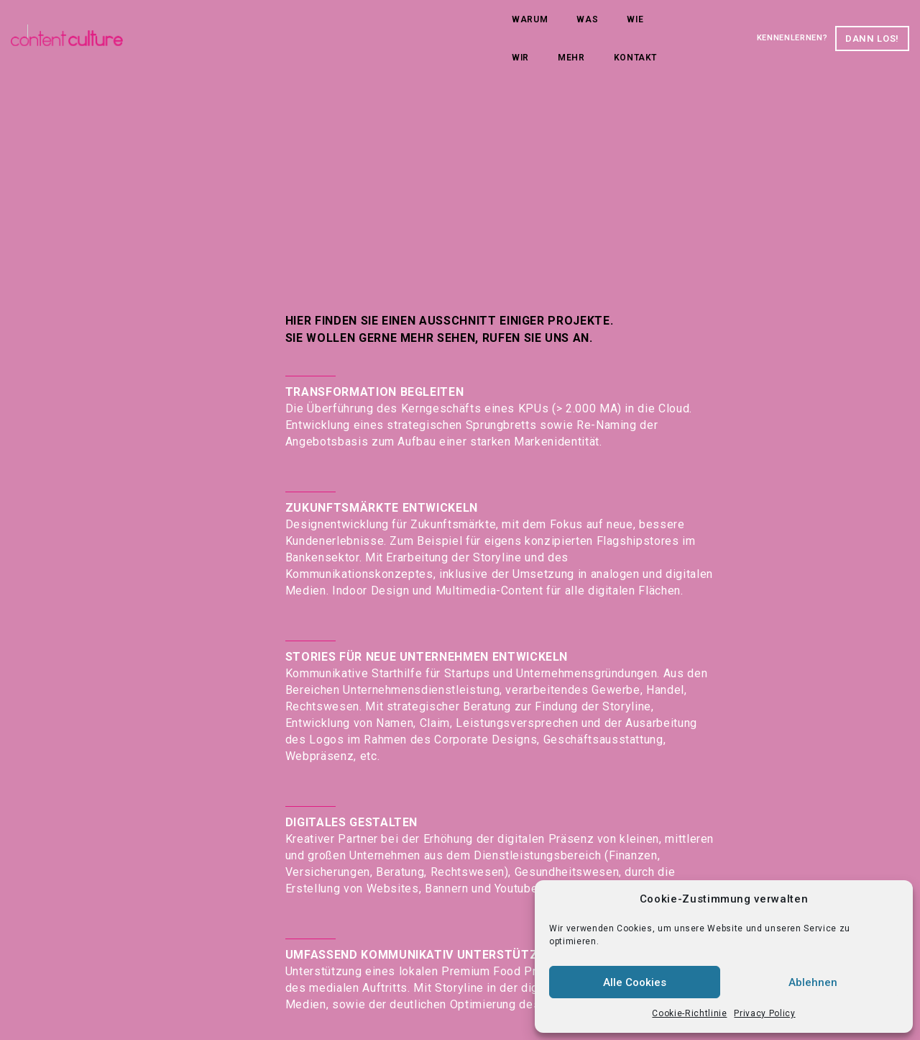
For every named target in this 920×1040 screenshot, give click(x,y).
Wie (328, 27)
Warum (223, 27)
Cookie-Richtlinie (689, 1013)
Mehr (424, 27)
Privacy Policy (764, 1013)
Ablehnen (812, 982)
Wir (373, 27)
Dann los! (833, 27)
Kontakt (489, 27)
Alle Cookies (634, 982)
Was (280, 27)
